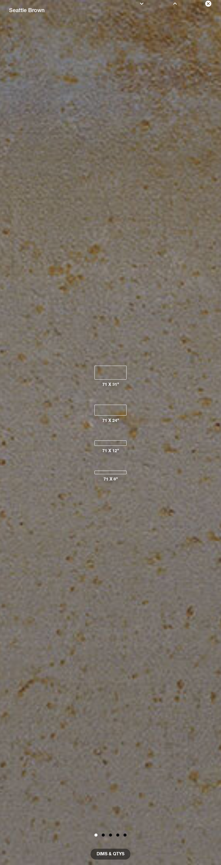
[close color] (208, 3)
